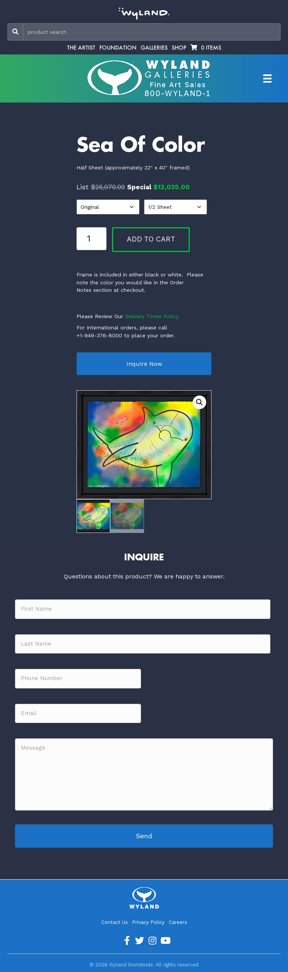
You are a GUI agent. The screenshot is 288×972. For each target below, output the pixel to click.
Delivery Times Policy (151, 316)
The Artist (81, 47)
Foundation (117, 47)
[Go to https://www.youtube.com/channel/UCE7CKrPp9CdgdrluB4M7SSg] (165, 941)
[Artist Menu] (267, 78)
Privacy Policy (148, 922)
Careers (178, 922)
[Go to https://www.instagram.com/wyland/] (152, 941)
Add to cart (151, 239)
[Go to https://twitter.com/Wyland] (139, 941)
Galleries (154, 47)
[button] (199, 402)
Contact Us (114, 922)
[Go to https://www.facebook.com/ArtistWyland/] (126, 941)
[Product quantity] (91, 238)
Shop (179, 47)
